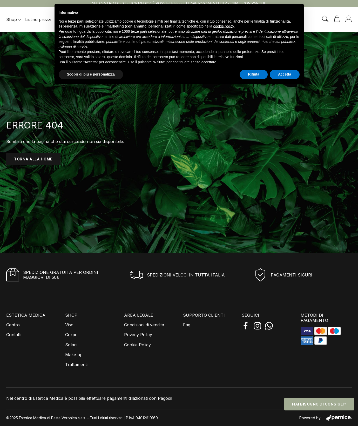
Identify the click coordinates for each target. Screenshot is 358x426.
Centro (13, 324)
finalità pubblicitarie (88, 41)
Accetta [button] (284, 74)
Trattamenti (76, 364)
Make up (74, 354)
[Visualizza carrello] (337, 19)
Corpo (71, 334)
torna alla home (33, 159)
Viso (69, 324)
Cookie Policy (137, 344)
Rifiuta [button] (253, 74)
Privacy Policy (138, 334)
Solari (71, 344)
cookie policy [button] (223, 26)
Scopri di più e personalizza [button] (91, 74)
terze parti (139, 31)
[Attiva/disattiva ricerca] (325, 19)
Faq (186, 324)
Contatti (13, 334)
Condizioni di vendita (144, 324)
